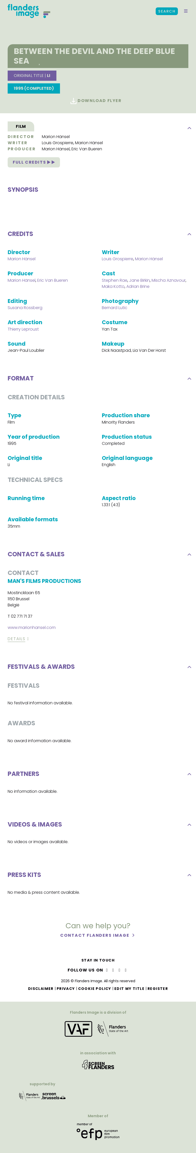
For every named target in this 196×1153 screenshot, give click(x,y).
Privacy (66, 988)
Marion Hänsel (56, 137)
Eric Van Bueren (86, 149)
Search (166, 11)
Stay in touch (98, 960)
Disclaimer (41, 988)
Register (158, 988)
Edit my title (129, 988)
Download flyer (96, 101)
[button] (185, 11)
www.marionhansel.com (32, 629)
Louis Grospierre (57, 143)
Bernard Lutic (114, 309)
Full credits (34, 162)
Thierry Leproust (23, 331)
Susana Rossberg (25, 309)
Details (16, 640)
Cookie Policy (94, 988)
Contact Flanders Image (95, 937)
